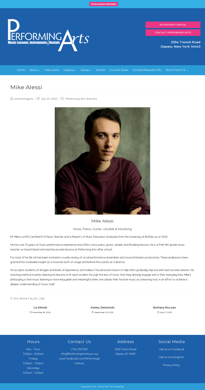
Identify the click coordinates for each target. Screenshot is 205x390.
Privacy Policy (171, 365)
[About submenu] (39, 70)
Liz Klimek (40, 307)
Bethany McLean (164, 307)
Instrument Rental (173, 24)
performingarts (24, 98)
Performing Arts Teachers (81, 98)
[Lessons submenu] (75, 70)
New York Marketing (114, 386)
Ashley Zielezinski (102, 307)
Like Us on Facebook (171, 349)
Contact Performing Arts (173, 32)
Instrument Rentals (103, 4)
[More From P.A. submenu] (187, 70)
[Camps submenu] (91, 70)
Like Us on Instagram (171, 357)
